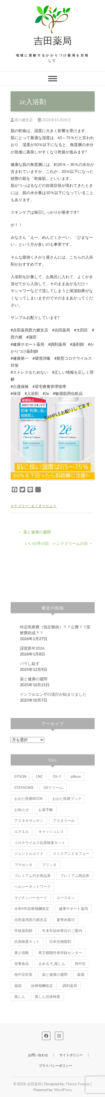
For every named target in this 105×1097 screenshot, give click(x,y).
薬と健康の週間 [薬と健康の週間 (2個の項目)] (54, 974)
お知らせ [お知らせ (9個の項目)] (21, 809)
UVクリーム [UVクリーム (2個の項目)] (53, 787)
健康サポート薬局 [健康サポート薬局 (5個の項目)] (73, 908)
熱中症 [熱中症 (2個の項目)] (80, 963)
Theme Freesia (78, 1084)
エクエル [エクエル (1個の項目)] (21, 831)
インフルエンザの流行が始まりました (53, 694)
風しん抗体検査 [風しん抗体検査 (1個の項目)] (47, 996)
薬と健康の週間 (34, 532)
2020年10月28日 (54, 120)
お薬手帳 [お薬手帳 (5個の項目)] (45, 809)
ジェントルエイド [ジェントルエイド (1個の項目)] (28, 853)
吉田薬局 (53, 40)
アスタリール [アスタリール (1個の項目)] (64, 820)
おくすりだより (44, 505)
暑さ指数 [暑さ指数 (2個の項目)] (21, 952)
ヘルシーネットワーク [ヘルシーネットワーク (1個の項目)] (32, 886)
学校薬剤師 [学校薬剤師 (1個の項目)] (23, 930)
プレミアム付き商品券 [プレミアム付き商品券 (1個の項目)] (32, 875)
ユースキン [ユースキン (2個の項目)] (66, 897)
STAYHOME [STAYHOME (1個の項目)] (24, 787)
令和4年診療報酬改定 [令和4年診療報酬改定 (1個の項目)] (31, 908)
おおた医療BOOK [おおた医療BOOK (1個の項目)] (28, 798)
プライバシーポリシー (55, 1065)
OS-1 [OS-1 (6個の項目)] (57, 776)
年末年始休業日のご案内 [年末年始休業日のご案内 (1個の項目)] (62, 930)
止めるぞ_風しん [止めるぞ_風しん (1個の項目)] (51, 963)
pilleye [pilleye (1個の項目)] (76, 776)
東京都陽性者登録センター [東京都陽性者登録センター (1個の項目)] (60, 952)
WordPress (63, 1090)
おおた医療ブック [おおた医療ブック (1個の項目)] (66, 798)
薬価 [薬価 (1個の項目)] (80, 974)
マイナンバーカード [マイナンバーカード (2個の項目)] (30, 897)
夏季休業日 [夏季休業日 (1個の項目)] (66, 919)
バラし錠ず (29, 663)
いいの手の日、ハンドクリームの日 (59, 543)
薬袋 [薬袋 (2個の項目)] (18, 985)
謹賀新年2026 (32, 648)
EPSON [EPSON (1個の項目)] (20, 776)
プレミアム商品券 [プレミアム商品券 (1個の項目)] (74, 875)
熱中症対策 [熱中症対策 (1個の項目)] (23, 974)
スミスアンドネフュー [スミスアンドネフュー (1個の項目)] (71, 853)
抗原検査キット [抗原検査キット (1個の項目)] (27, 941)
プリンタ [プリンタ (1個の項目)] (49, 864)
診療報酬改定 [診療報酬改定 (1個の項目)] (42, 985)
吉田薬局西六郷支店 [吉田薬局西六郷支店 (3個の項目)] (30, 919)
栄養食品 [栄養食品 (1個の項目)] (21, 963)
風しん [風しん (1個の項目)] (19, 996)
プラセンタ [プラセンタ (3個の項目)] (23, 864)
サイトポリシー (71, 1055)
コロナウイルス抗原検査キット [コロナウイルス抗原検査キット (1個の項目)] (39, 842)
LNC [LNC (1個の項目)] (39, 776)
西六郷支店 (22, 120)
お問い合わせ (38, 1055)
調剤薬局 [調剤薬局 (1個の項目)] (69, 985)
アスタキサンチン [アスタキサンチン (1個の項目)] (28, 820)
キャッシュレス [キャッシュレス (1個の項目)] (51, 831)
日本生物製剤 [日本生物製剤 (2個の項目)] (60, 941)
